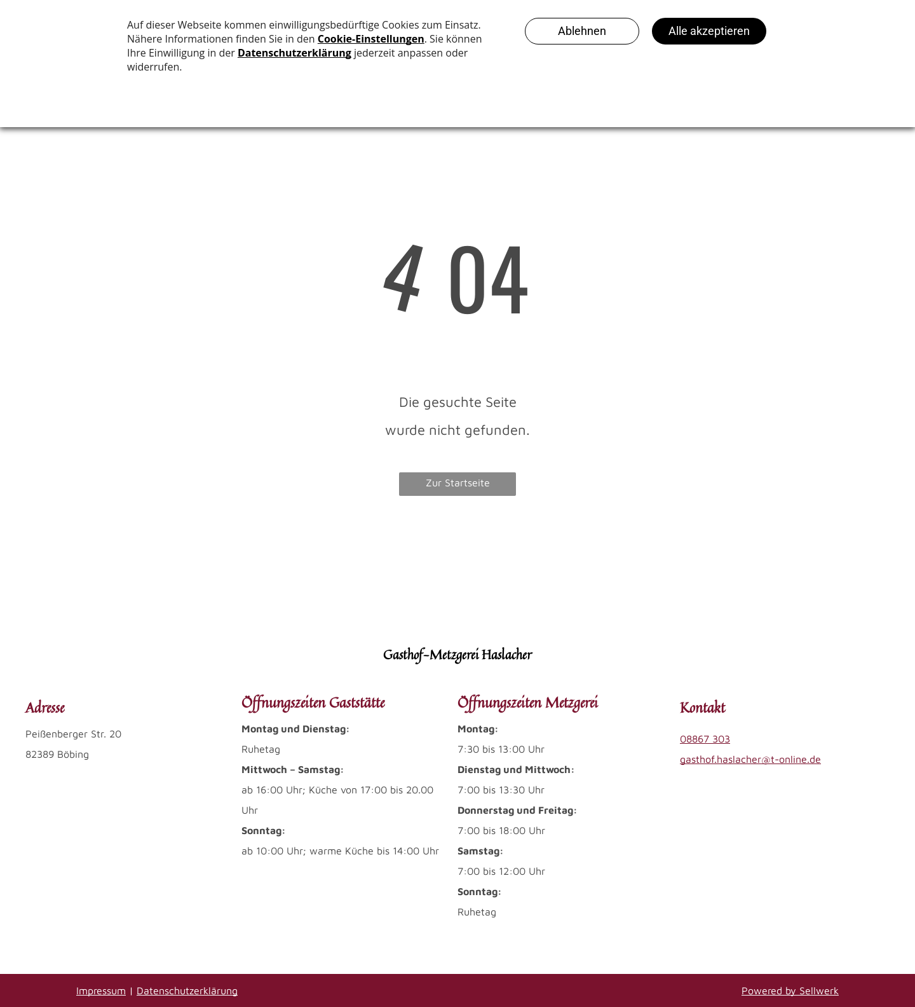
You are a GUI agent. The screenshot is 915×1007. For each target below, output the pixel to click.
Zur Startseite (458, 482)
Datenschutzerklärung (187, 990)
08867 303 (705, 738)
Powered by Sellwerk (790, 990)
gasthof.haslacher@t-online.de (750, 759)
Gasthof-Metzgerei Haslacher (457, 654)
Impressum (101, 990)
